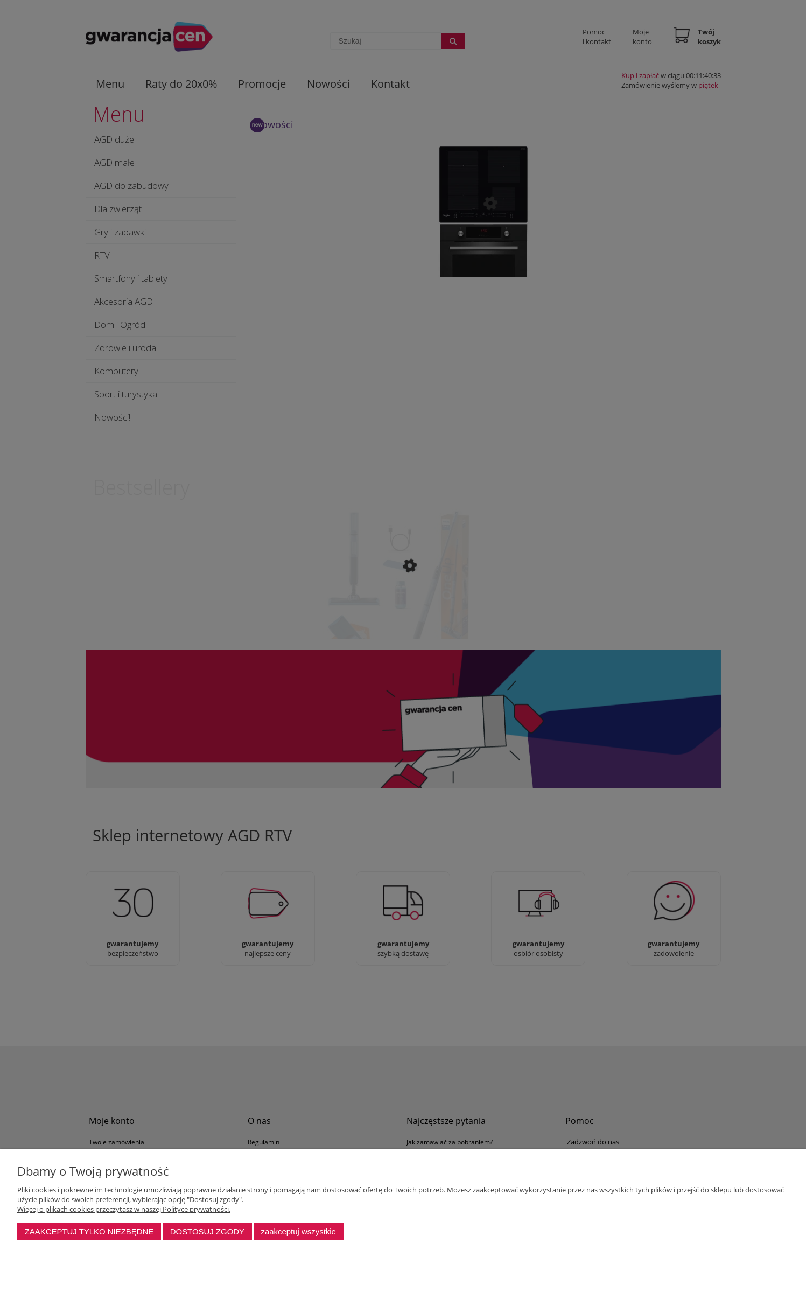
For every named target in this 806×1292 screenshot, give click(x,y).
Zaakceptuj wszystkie (298, 1231)
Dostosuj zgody (207, 1231)
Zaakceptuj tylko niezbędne (89, 1231)
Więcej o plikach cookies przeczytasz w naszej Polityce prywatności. (123, 1209)
